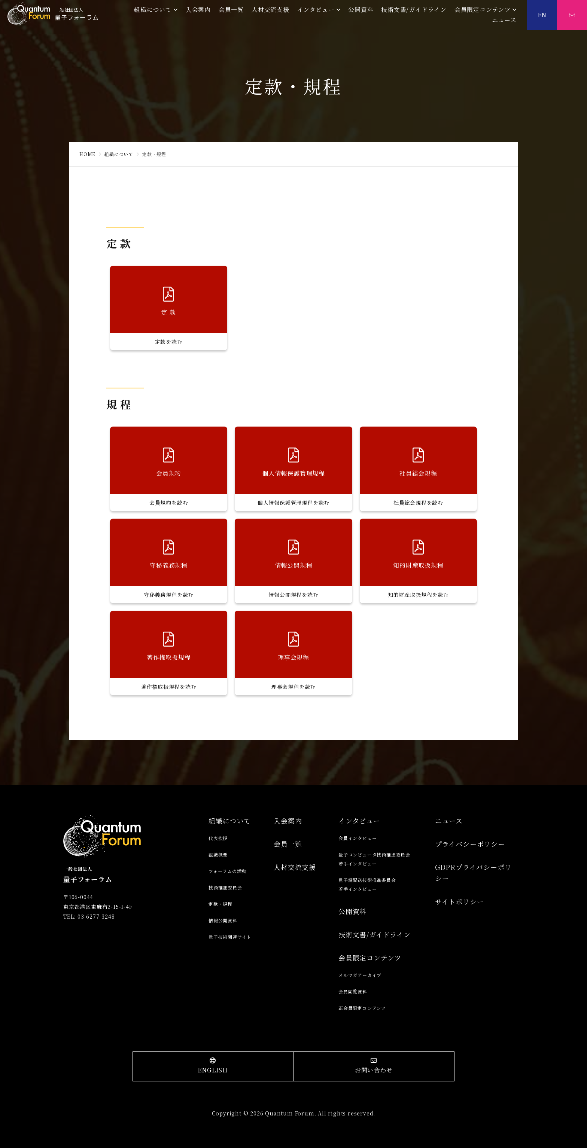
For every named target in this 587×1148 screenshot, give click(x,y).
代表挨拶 (218, 838)
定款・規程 (220, 904)
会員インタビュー (357, 838)
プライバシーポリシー (470, 844)
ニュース (504, 20)
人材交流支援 (270, 9)
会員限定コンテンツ (482, 9)
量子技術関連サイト (230, 937)
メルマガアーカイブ (359, 975)
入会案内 (198, 9)
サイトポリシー (459, 901)
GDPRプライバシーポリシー (473, 872)
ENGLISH (213, 1065)
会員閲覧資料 (352, 991)
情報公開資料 (223, 920)
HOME (87, 154)
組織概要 (218, 854)
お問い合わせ (373, 1065)
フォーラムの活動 (227, 871)
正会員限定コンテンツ (362, 1008)
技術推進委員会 (225, 887)
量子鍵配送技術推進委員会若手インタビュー (367, 884)
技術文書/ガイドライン (414, 9)
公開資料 (360, 9)
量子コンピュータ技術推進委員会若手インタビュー (374, 859)
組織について (153, 9)
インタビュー (316, 9)
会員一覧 (231, 9)
